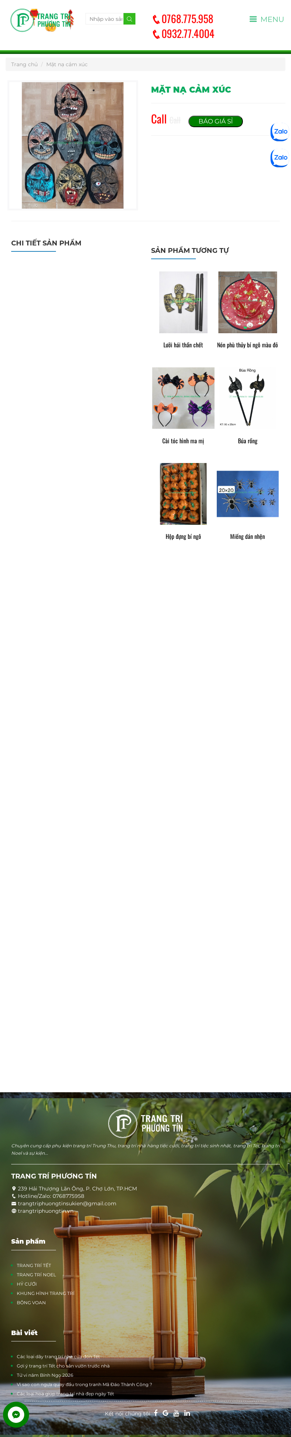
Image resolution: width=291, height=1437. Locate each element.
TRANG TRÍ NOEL (36, 1274)
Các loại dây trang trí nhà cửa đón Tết (58, 1356)
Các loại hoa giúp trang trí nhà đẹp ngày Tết (65, 1393)
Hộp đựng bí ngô (183, 536)
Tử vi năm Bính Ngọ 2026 (45, 1375)
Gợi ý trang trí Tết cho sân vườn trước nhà (63, 1366)
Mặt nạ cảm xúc (67, 64)
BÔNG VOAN (31, 1302)
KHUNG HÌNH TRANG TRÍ (46, 1293)
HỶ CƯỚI (27, 1284)
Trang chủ (24, 64)
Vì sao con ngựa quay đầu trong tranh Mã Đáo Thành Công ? (84, 1384)
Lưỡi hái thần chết (183, 345)
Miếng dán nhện (247, 536)
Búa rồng (247, 441)
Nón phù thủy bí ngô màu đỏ (247, 345)
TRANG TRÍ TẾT (34, 1265)
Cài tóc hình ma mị (183, 441)
